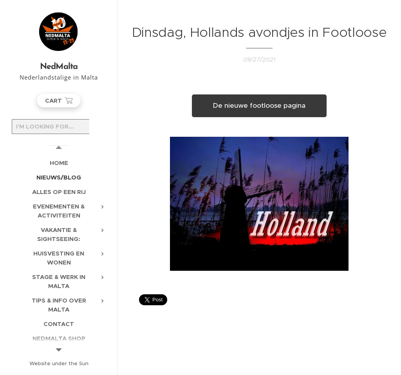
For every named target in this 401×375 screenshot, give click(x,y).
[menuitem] (58, 162)
